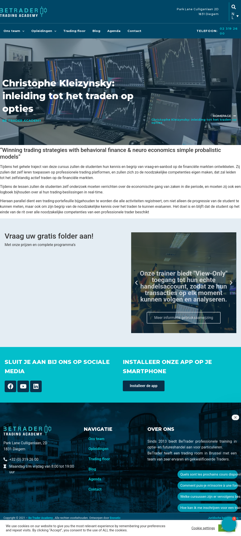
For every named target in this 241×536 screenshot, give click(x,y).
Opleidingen (43, 31)
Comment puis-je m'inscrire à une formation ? (209, 485)
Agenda (113, 31)
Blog (96, 31)
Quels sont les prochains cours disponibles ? (209, 474)
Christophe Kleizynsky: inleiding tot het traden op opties (194, 121)
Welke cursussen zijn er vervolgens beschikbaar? (209, 497)
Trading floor (74, 31)
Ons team (13, 31)
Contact (134, 31)
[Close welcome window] (235, 417)
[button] (136, 283)
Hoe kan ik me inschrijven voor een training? (209, 508)
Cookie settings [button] (203, 528)
